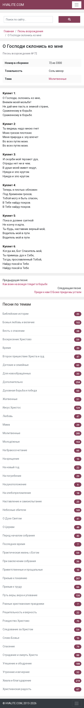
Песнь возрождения (30, 31)
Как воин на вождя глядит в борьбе (25, 284)
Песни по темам (17, 304)
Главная (9, 31)
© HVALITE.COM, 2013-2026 (19, 703)
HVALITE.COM (13, 5)
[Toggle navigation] (76, 4)
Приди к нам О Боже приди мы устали (57, 292)
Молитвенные (58, 78)
